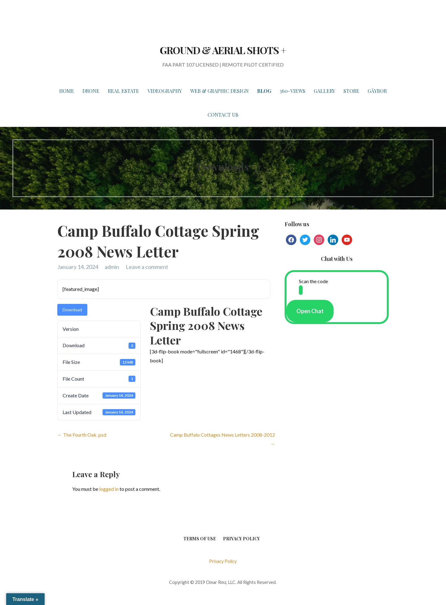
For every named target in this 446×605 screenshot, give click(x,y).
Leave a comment (147, 266)
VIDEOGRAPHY (164, 91)
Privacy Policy (241, 539)
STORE (351, 91)
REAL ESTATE (123, 91)
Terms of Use (199, 539)
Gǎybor (377, 91)
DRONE (90, 91)
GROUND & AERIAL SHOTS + (223, 50)
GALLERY (324, 91)
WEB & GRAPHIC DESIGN (219, 91)
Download (72, 309)
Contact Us (223, 114)
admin (112, 266)
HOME (66, 91)
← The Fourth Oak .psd (81, 435)
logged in (109, 489)
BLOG (264, 91)
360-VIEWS (292, 91)
